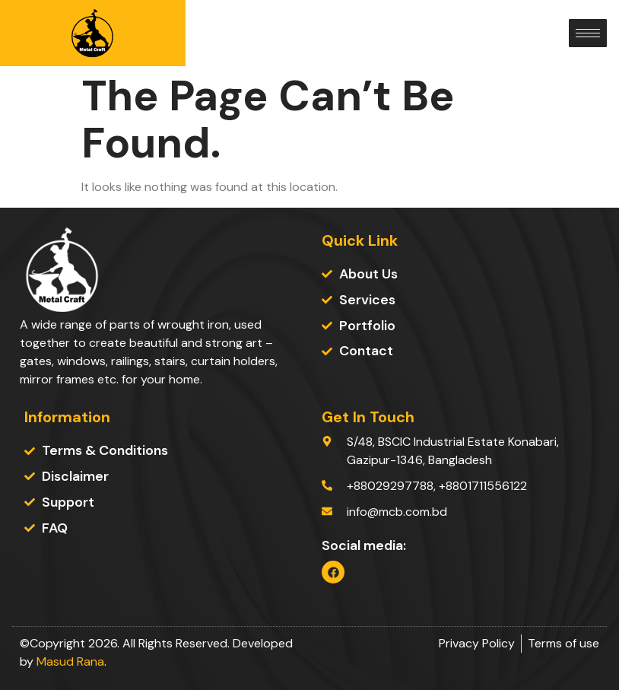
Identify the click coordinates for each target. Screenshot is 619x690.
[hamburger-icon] (588, 33)
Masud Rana (70, 661)
